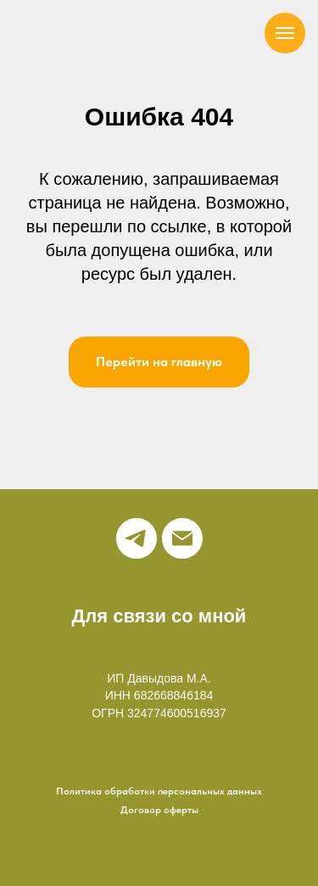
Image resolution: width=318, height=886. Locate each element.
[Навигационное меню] (285, 33)
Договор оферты (159, 810)
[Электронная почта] (182, 538)
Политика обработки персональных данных (159, 791)
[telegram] (136, 538)
